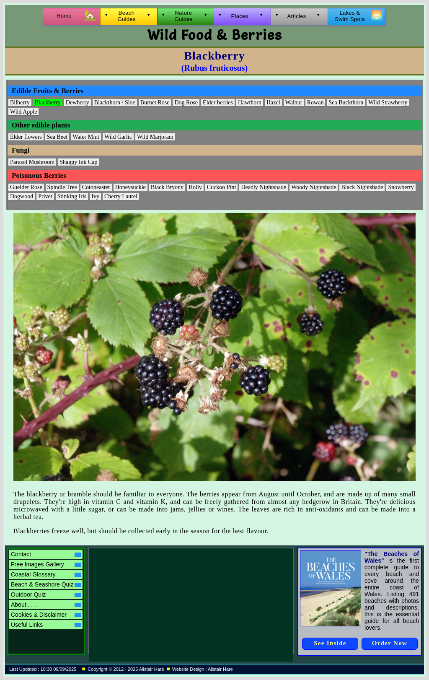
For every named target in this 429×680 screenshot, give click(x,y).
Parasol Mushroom (32, 162)
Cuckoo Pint (221, 187)
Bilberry (20, 102)
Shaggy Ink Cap (78, 162)
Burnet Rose (155, 102)
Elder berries (218, 102)
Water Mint (85, 137)
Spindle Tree (62, 187)
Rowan (315, 102)
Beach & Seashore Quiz (46, 584)
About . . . (46, 604)
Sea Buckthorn (345, 102)
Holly (195, 187)
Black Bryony (167, 187)
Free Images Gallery (46, 564)
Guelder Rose (26, 187)
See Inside (330, 643)
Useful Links (46, 624)
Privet (45, 196)
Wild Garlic (118, 137)
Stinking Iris (72, 196)
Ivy (95, 196)
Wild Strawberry (387, 102)
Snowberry (400, 187)
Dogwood (21, 196)
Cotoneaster (96, 187)
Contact (46, 554)
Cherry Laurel (120, 196)
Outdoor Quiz (46, 594)
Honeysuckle (130, 187)
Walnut (293, 102)
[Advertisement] (162, 600)
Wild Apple (23, 112)
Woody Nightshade (313, 187)
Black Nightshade (362, 187)
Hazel (273, 102)
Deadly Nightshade (263, 187)
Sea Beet (57, 137)
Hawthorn (249, 102)
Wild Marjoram (155, 137)
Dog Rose (186, 102)
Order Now (389, 643)
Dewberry (77, 102)
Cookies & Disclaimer (46, 614)
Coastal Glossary (46, 574)
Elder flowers (26, 137)
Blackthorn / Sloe (114, 102)
